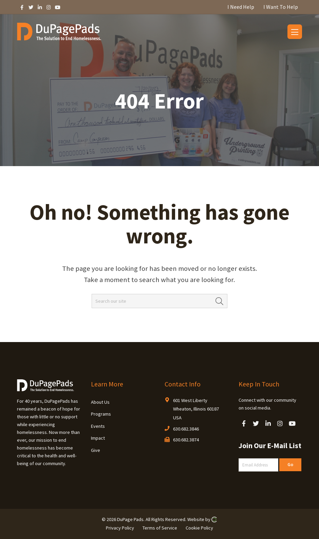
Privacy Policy (120, 527)
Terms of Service (160, 527)
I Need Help (240, 6)
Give (95, 450)
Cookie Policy (199, 527)
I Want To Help (280, 6)
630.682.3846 (186, 429)
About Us (100, 402)
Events (98, 426)
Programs (101, 414)
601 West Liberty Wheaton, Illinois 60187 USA (196, 409)
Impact (98, 438)
